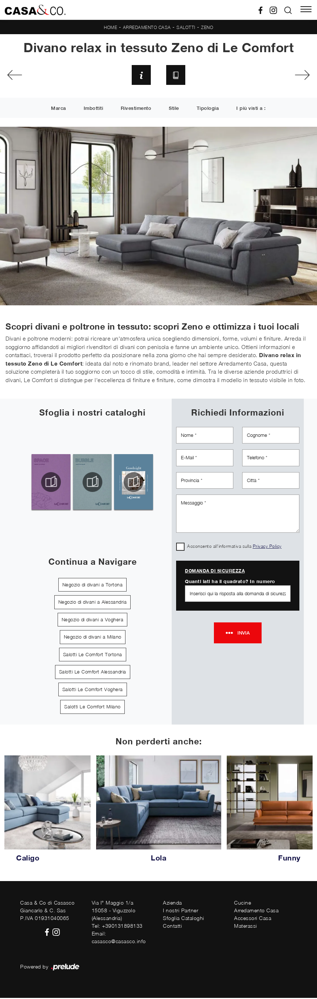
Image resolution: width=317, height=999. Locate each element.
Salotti (186, 27)
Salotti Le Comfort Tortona (92, 655)
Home (110, 27)
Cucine (242, 904)
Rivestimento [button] (136, 109)
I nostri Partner (180, 912)
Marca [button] (58, 109)
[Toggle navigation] (305, 10)
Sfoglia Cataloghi (183, 919)
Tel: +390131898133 (117, 927)
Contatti (172, 927)
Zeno (207, 27)
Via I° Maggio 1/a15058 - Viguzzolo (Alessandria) (114, 912)
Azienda (172, 904)
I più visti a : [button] (251, 109)
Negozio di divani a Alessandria (92, 603)
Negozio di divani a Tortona (92, 586)
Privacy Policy (267, 547)
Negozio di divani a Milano (92, 638)
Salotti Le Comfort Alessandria (92, 673)
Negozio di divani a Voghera (93, 621)
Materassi (245, 927)
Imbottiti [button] (93, 109)
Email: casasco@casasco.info (119, 939)
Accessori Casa (252, 919)
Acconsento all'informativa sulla (234, 547)
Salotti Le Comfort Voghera (92, 690)
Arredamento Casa (147, 27)
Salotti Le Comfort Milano (92, 708)
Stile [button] (174, 109)
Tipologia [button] (208, 109)
